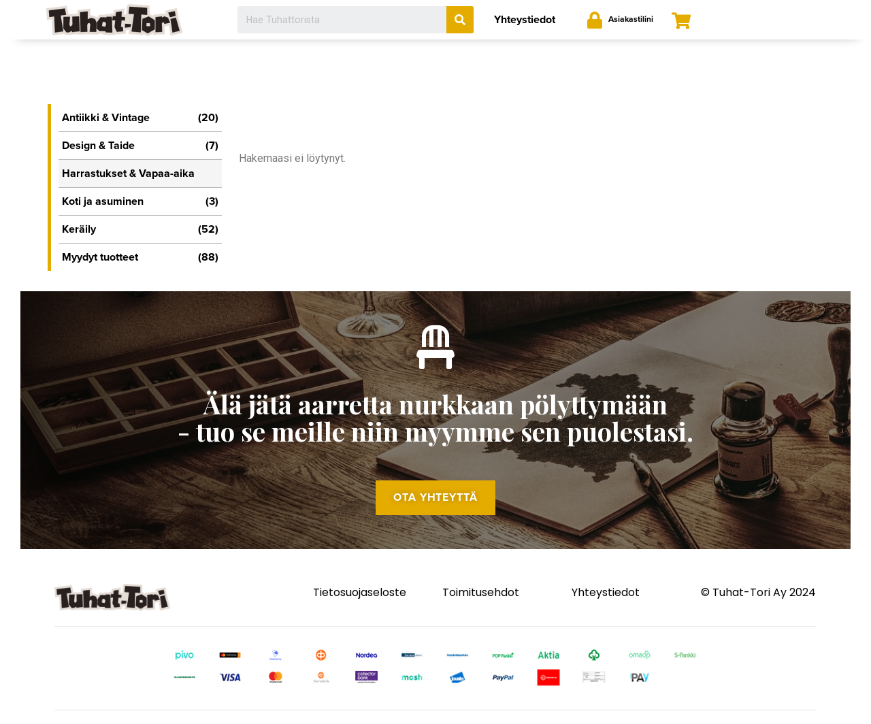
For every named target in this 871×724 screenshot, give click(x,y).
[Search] (460, 19)
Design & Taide (140, 145)
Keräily (140, 229)
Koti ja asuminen (140, 201)
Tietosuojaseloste (359, 598)
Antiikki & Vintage (140, 118)
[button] (435, 502)
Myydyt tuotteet (140, 257)
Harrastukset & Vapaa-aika (128, 173)
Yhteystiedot (524, 20)
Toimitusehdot (480, 598)
